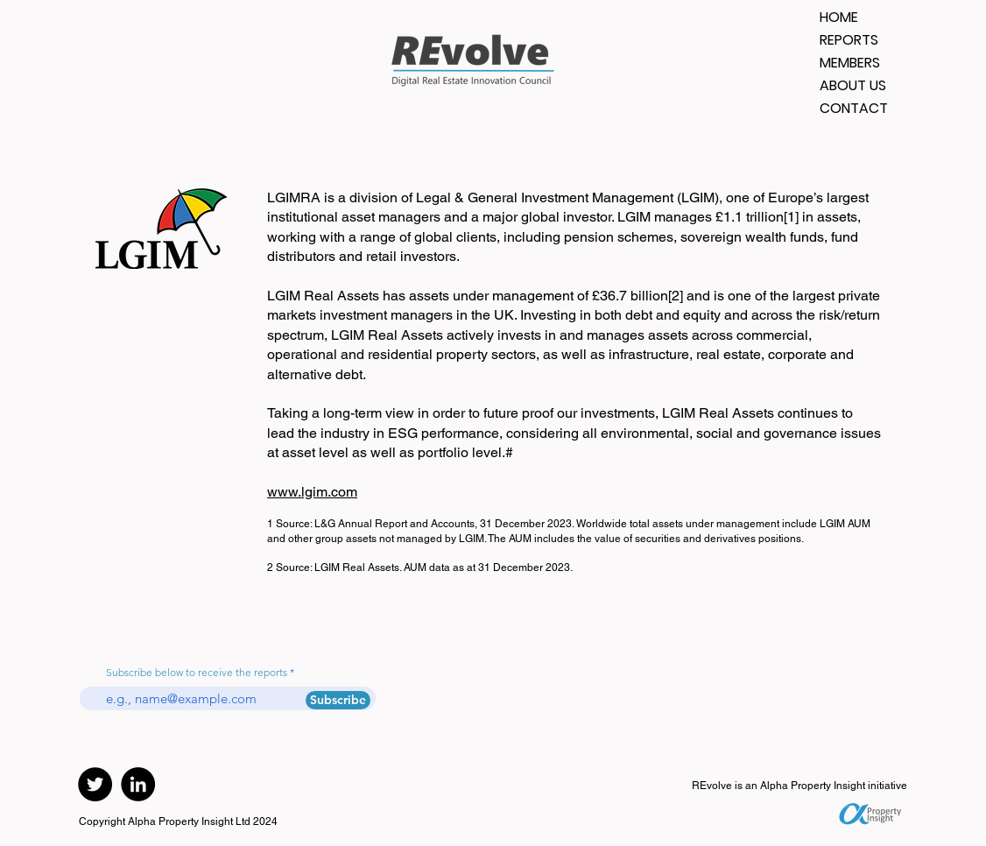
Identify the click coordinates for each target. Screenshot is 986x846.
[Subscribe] (338, 700)
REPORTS (849, 40)
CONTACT (854, 108)
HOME (839, 17)
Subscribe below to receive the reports (196, 672)
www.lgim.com (312, 491)
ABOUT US (853, 85)
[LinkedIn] (138, 784)
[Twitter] (95, 784)
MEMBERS (850, 63)
